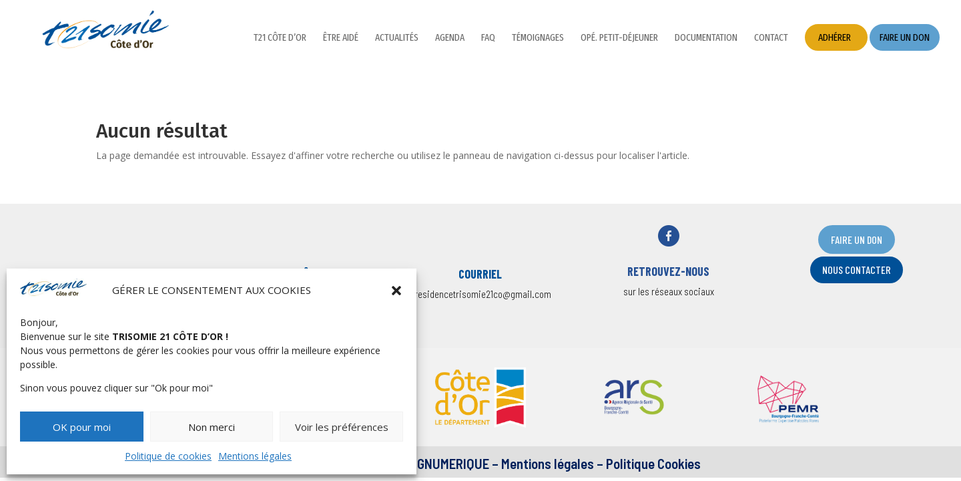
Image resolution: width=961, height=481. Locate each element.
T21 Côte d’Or (280, 38)
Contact (771, 38)
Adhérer (834, 37)
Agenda (449, 38)
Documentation (706, 38)
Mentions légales (255, 456)
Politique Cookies (653, 463)
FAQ (488, 38)
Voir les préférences (341, 427)
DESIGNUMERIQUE (439, 463)
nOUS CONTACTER (856, 269)
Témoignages (538, 38)
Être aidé (340, 38)
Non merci (211, 427)
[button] (396, 290)
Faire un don (905, 37)
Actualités (396, 38)
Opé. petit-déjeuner (619, 38)
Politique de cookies (168, 456)
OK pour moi (82, 427)
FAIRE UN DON (856, 239)
